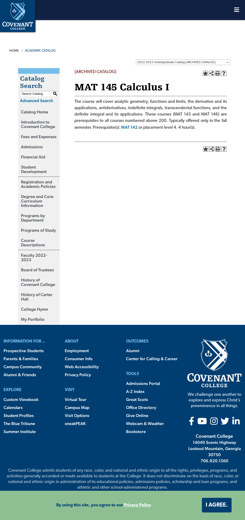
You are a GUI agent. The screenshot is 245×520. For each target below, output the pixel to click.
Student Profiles (19, 415)
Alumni (132, 350)
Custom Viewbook (21, 399)
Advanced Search (36, 100)
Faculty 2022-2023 (34, 257)
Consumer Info (79, 358)
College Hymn (34, 309)
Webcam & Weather (145, 423)
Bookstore (136, 431)
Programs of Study (38, 230)
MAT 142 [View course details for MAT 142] (129, 127)
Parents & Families (21, 358)
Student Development (34, 169)
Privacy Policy (78, 374)
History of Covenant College (38, 282)
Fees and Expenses (39, 136)
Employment (77, 350)
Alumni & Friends (20, 374)
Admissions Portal (143, 383)
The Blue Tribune (19, 423)
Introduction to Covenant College (38, 124)
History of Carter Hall (37, 296)
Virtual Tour (75, 399)
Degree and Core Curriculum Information (37, 201)
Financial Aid (33, 156)
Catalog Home (34, 111)
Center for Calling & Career (152, 358)
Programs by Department (33, 218)
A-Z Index (135, 391)
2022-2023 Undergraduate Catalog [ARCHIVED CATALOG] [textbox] (176, 62)
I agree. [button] (217, 505)
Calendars (13, 407)
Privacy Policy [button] (137, 505)
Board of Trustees (37, 269)
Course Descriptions (33, 242)
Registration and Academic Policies (38, 184)
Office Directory (141, 407)
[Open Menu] (236, 11)
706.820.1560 (214, 460)
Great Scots (137, 399)
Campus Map (77, 407)
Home (14, 50)
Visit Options (77, 415)
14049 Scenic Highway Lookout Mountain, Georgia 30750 (214, 448)
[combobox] (183, 62)
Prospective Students (24, 350)
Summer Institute (20, 431)
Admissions (32, 146)
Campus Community (23, 366)
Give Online (137, 415)
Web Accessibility (82, 366)
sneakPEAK (75, 423)
